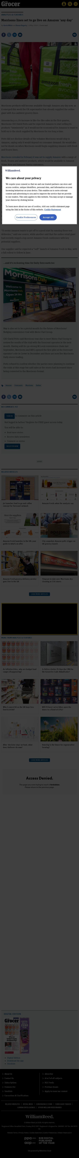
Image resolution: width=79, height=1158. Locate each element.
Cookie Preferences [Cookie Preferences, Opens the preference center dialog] (26, 217)
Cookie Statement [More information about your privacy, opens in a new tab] (52, 209)
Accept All (48, 217)
